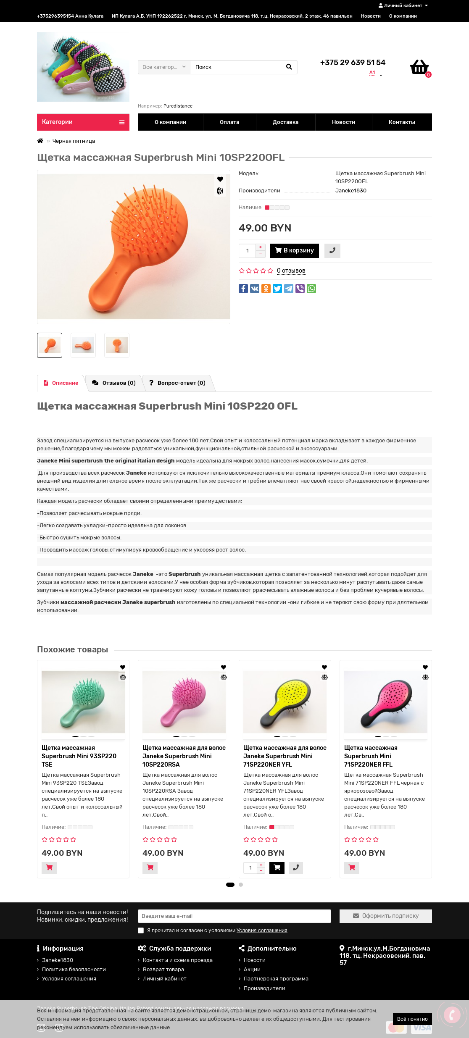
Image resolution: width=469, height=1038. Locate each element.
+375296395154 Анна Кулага (70, 16)
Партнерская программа (276, 978)
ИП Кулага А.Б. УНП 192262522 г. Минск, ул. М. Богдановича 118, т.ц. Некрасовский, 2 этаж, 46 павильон (232, 16)
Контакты (402, 122)
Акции (252, 969)
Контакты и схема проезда (178, 960)
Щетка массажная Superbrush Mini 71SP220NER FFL (371, 756)
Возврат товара (163, 969)
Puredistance (177, 106)
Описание (61, 383)
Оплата (229, 122)
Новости (371, 16)
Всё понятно (412, 1019)
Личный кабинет (165, 978)
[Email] (234, 916)
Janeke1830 (350, 190)
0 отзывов (291, 270)
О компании (403, 16)
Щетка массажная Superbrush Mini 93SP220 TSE (79, 756)
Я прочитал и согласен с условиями (212, 930)
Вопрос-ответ (177, 383)
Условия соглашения (69, 978)
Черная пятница (74, 141)
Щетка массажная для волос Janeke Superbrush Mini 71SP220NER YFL (285, 756)
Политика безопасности (74, 969)
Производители (264, 988)
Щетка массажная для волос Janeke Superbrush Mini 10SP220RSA (184, 756)
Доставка (285, 122)
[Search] (244, 67)
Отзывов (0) (114, 383)
